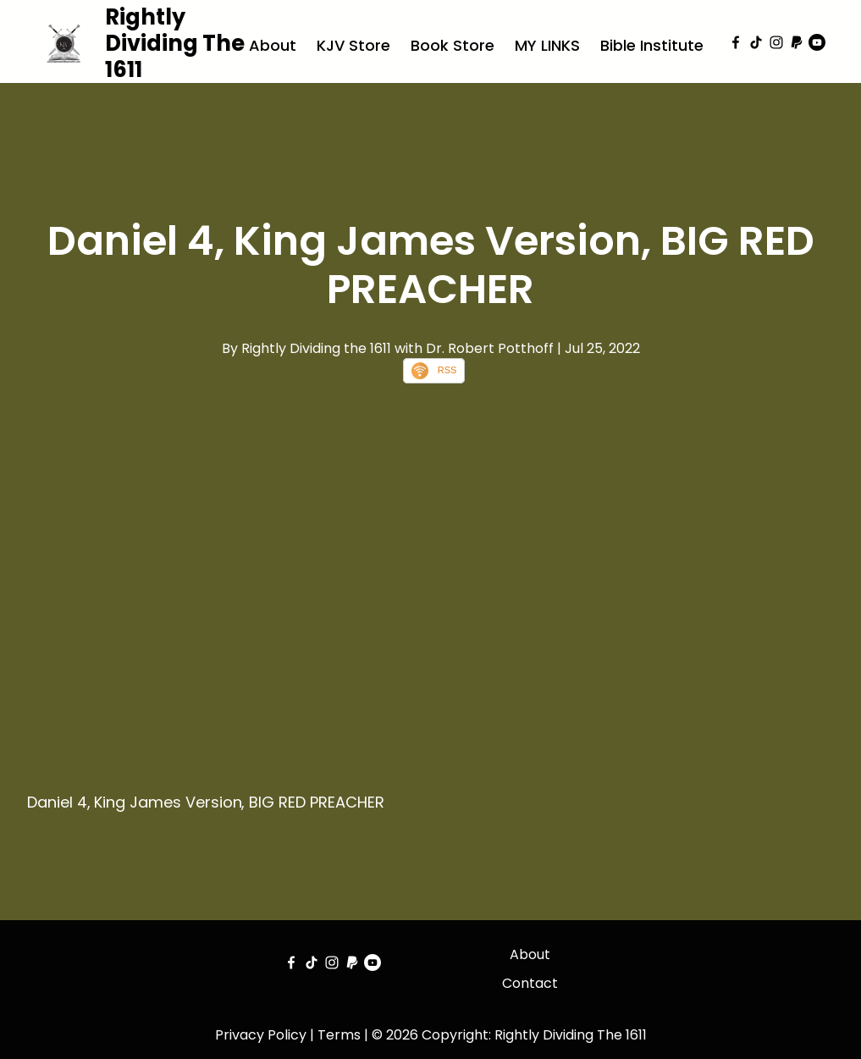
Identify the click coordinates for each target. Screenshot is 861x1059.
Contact (530, 983)
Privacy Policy (260, 1035)
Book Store (452, 45)
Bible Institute (652, 45)
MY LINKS (547, 45)
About (272, 45)
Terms (339, 1035)
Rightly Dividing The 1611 (175, 43)
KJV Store (353, 45)
